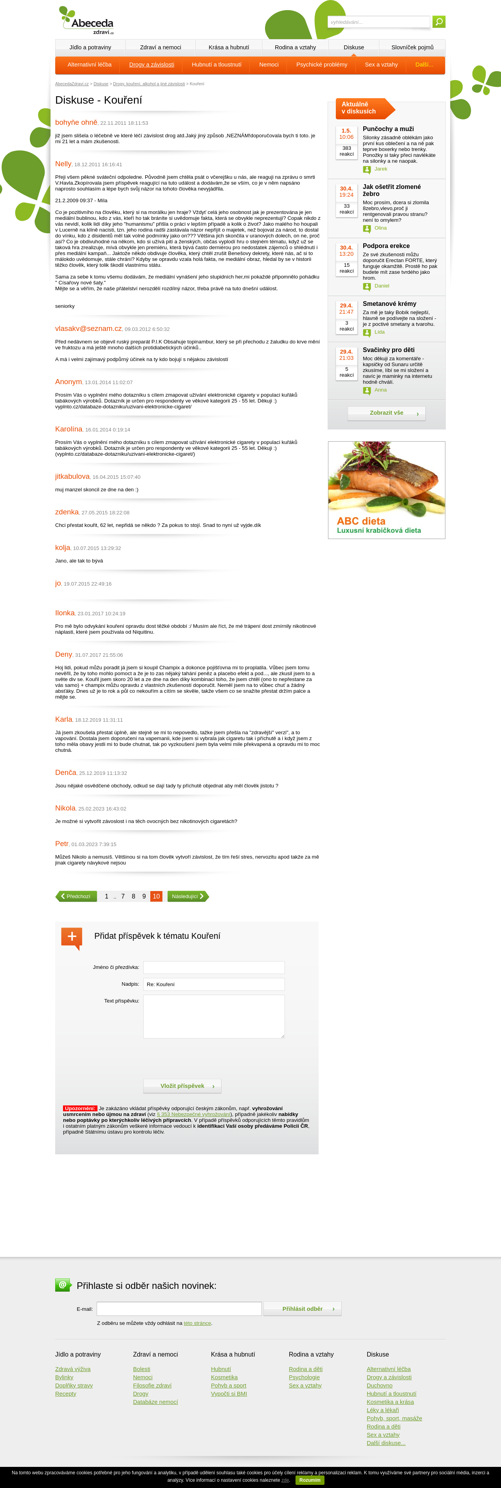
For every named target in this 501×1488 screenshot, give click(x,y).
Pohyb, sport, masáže (394, 1418)
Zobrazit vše (387, 413)
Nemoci (269, 64)
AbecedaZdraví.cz (72, 83)
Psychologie (304, 1377)
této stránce (197, 1323)
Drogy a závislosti (151, 64)
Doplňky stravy (74, 1385)
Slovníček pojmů (412, 47)
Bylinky (64, 1377)
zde (285, 1480)
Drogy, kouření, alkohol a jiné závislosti (149, 83)
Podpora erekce (386, 246)
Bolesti (141, 1369)
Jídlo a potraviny (90, 47)
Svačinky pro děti (389, 350)
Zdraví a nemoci (160, 47)
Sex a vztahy (381, 64)
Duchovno (380, 1385)
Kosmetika (224, 1377)
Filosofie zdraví (152, 1385)
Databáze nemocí (155, 1402)
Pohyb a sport (228, 1385)
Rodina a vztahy (295, 47)
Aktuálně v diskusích (359, 108)
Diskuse (354, 47)
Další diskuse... (386, 1443)
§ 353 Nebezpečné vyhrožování (193, 1114)
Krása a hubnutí (229, 47)
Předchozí (72, 896)
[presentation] (202, 1057)
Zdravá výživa (72, 1369)
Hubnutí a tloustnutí (216, 64)
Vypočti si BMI (229, 1394)
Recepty (65, 1394)
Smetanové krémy (389, 303)
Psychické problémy (321, 64)
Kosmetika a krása (390, 1402)
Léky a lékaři (383, 1410)
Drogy (140, 1394)
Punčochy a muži (388, 129)
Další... (425, 64)
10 (156, 896)
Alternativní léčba (90, 64)
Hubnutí (221, 1369)
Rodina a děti (306, 1369)
